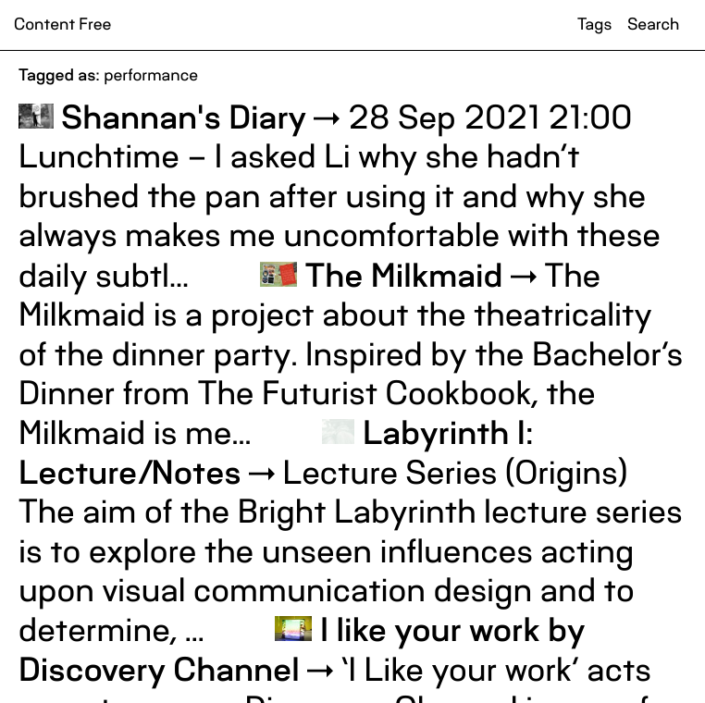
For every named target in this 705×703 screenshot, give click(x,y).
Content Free (62, 25)
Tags (594, 25)
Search (653, 25)
